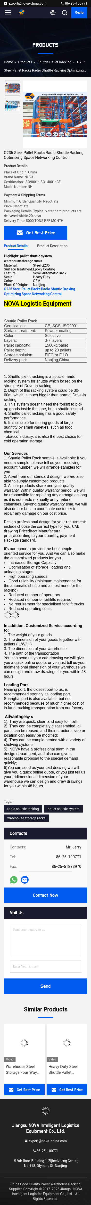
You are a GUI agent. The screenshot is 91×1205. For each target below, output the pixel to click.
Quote (79, 12)
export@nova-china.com (25, 3)
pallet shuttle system (63, 809)
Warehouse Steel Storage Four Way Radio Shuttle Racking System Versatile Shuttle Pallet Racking (21, 1069)
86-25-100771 (73, 3)
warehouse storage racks (26, 818)
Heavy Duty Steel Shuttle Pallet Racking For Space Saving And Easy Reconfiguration (65, 1069)
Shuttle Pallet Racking (54, 62)
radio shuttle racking (23, 809)
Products (25, 62)
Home (8, 62)
